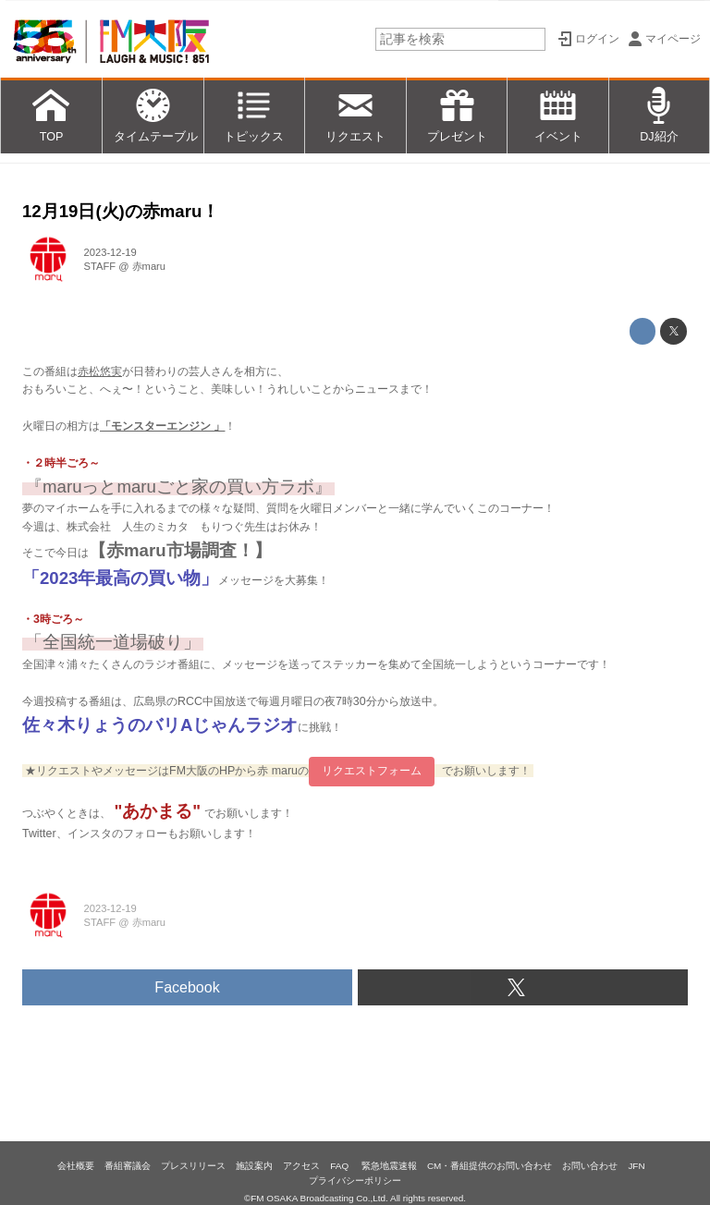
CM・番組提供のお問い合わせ (489, 1166)
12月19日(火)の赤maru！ (120, 211)
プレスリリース (193, 1166)
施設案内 (254, 1166)
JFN (636, 1166)
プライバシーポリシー (355, 1180)
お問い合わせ (590, 1166)
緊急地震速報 (389, 1166)
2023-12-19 (110, 252)
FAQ (340, 1166)
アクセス (301, 1166)
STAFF (100, 266)
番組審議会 (127, 1166)
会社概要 (75, 1166)
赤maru (148, 266)
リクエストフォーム (372, 770)
